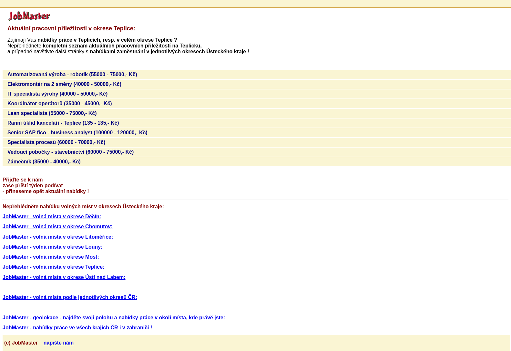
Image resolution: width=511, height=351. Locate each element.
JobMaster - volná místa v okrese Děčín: (52, 216)
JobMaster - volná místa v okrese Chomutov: (58, 226)
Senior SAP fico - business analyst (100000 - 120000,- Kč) (77, 132)
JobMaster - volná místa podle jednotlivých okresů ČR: (70, 297)
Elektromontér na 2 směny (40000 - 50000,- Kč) (64, 84)
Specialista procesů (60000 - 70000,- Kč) (56, 142)
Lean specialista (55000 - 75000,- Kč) (52, 113)
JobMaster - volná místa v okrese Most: (51, 257)
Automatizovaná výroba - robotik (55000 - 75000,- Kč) (72, 74)
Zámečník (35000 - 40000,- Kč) (44, 161)
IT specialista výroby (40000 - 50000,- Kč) (57, 94)
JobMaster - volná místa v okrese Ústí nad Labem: (64, 277)
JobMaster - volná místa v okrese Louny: (52, 247)
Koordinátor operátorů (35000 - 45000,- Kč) (59, 103)
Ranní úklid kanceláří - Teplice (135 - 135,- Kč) (63, 123)
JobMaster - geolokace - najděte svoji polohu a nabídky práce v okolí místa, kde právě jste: (114, 317)
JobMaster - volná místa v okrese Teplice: (53, 267)
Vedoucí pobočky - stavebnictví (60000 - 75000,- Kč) (70, 152)
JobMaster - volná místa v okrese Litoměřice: (58, 237)
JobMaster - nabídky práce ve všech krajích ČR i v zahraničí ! (77, 327)
